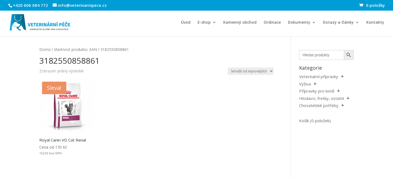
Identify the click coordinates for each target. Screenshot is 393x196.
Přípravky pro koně (316, 91)
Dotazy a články (338, 22)
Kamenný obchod (240, 22)
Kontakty (375, 22)
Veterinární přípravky (318, 76)
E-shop (204, 22)
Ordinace (272, 22)
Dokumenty (299, 22)
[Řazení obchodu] (250, 71)
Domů (44, 49)
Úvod (185, 22)
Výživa (305, 84)
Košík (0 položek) (315, 120)
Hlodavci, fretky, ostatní (321, 98)
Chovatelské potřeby (318, 105)
